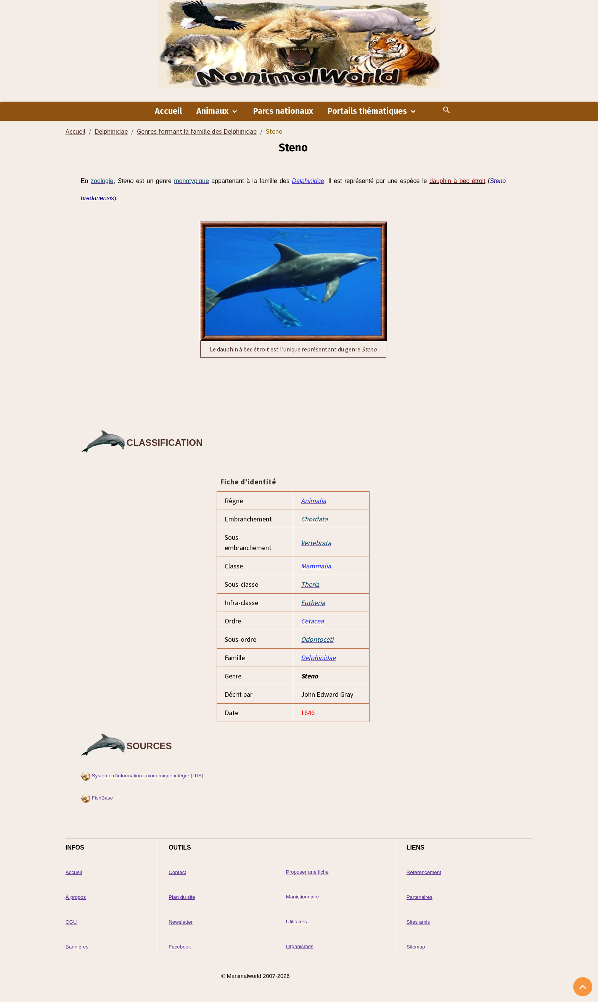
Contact (177, 872)
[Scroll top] (582, 986)
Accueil (168, 111)
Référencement (424, 872)
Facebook (180, 947)
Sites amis (418, 922)
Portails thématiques (368, 111)
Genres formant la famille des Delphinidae (197, 131)
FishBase (102, 798)
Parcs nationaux (283, 111)
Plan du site (182, 897)
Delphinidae (111, 131)
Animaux (213, 111)
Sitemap (416, 947)
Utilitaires (296, 921)
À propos (76, 897)
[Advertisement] (293, 392)
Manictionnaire (302, 897)
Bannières (77, 947)
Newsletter (181, 922)
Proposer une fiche (307, 872)
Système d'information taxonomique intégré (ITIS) (148, 776)
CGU (71, 922)
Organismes (299, 946)
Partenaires (419, 897)
